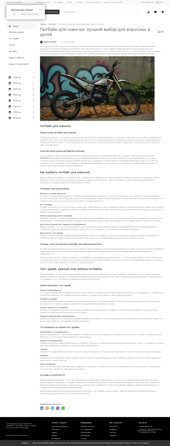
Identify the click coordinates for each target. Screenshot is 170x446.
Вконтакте (113, 426)
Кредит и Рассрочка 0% (113, 2)
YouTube (113, 432)
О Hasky (84, 438)
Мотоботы (56, 429)
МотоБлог (52, 24)
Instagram (113, 429)
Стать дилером (86, 429)
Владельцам (85, 435)
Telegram (113, 435)
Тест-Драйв (58, 2)
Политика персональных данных (17, 435)
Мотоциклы (56, 438)
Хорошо (25, 443)
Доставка (79, 2)
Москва (19, 2)
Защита (54, 432)
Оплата (69, 2)
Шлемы (54, 435)
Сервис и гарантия (93, 2)
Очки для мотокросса (60, 426)
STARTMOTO (45, 158)
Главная (43, 24)
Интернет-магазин (43, 2)
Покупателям (86, 432)
